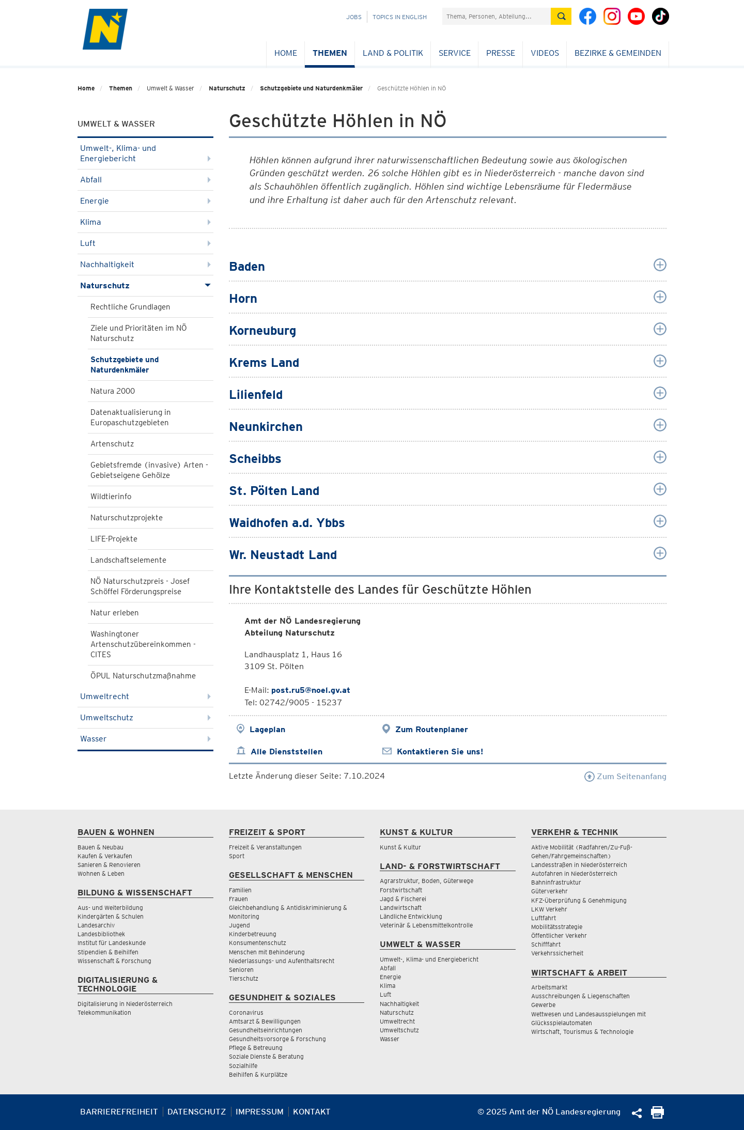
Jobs (354, 17)
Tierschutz (243, 978)
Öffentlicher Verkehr (559, 935)
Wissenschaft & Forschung (114, 961)
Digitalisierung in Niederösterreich (125, 1004)
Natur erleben (114, 612)
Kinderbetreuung (252, 934)
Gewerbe (543, 1005)
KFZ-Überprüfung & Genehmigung (579, 900)
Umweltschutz (145, 717)
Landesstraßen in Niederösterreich (579, 865)
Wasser (145, 739)
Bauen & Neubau (100, 847)
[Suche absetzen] (561, 16)
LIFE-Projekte (113, 539)
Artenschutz (112, 443)
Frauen (238, 899)
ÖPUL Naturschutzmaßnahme (143, 675)
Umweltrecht (145, 696)
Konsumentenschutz (257, 943)
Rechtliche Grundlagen (130, 307)
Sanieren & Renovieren (109, 865)
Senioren (241, 969)
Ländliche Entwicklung (411, 916)
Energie (145, 201)
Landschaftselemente (128, 560)
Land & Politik (393, 53)
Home (285, 53)
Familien (240, 890)
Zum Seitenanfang (625, 776)
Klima (145, 222)
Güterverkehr (549, 891)
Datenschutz (196, 1112)
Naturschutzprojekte (126, 517)
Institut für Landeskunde (112, 943)
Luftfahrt (543, 918)
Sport (236, 856)
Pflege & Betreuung (256, 1047)
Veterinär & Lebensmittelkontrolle (426, 925)
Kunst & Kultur (400, 847)
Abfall (145, 179)
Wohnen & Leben (101, 873)
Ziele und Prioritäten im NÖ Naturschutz (138, 333)
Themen (330, 53)
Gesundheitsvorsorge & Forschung (277, 1039)
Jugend (239, 925)
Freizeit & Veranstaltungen (265, 847)
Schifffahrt (546, 944)
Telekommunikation (104, 1012)
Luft (145, 243)
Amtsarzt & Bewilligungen (265, 1021)
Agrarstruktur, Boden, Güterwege (426, 881)
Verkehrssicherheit (557, 953)
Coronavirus (246, 1012)
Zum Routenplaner (431, 729)
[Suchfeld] (496, 16)
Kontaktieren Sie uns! (440, 751)
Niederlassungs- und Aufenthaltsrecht (281, 961)
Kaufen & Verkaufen (105, 856)
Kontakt (312, 1112)
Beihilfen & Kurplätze (258, 1074)
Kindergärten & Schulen (111, 916)
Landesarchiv (96, 925)
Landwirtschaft (401, 907)
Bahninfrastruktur (556, 882)
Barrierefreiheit (119, 1112)
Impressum (260, 1112)
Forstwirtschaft (401, 890)
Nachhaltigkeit (145, 264)
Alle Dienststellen (286, 751)
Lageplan (267, 729)
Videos (545, 53)
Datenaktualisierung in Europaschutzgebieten (130, 417)
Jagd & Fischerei (403, 899)
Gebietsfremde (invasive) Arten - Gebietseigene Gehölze (149, 470)
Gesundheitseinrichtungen (265, 1030)
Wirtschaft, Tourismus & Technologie (582, 1031)
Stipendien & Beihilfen (108, 952)
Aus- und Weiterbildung (110, 907)
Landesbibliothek (101, 934)
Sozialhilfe (243, 1066)
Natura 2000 (112, 391)
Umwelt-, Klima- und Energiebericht (145, 153)
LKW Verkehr (549, 909)
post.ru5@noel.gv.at (310, 690)
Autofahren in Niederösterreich (574, 873)
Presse (500, 53)
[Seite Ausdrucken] (657, 1116)
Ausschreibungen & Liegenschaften (580, 996)
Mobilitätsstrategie (556, 927)
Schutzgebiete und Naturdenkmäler (311, 88)
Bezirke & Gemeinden (618, 53)
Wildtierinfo (110, 496)
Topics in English (400, 17)
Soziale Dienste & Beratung (266, 1056)
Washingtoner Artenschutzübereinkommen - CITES (143, 644)
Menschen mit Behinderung (267, 952)
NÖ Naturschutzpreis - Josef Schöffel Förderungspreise (140, 586)
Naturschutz (227, 88)
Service (455, 53)
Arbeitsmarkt (549, 987)
